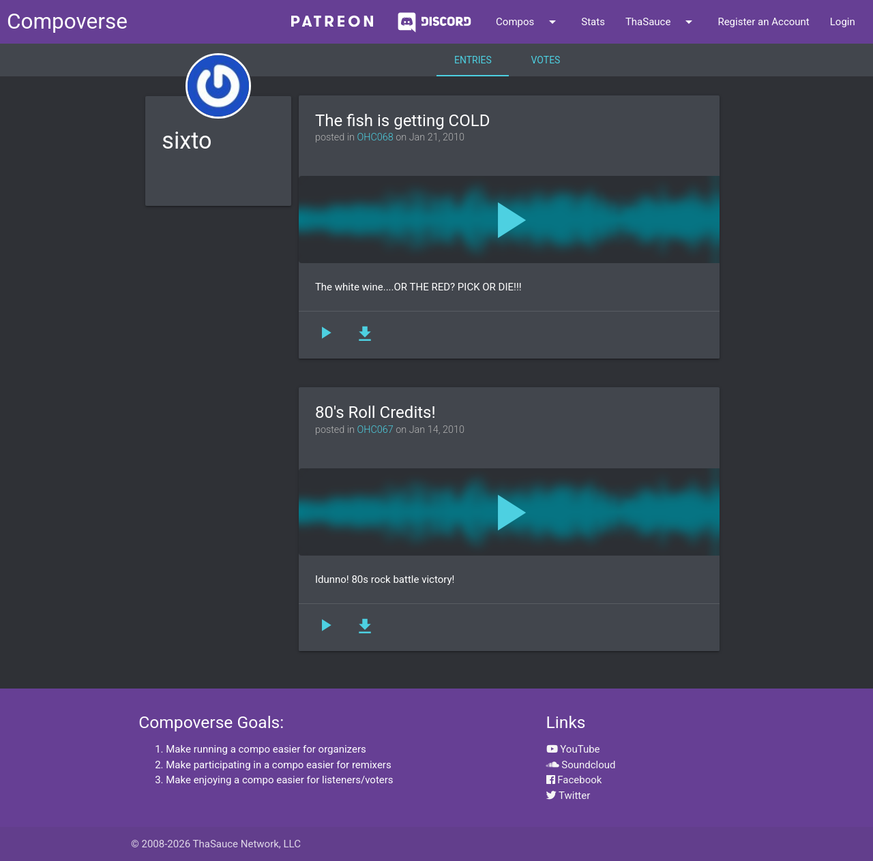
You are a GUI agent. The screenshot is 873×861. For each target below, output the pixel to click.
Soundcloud (581, 765)
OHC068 (375, 137)
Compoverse (67, 21)
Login (842, 22)
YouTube (573, 749)
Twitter (568, 795)
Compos (528, 22)
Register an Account (763, 22)
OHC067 (375, 430)
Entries (473, 60)
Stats (593, 22)
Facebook (574, 780)
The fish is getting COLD (402, 120)
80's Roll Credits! (375, 412)
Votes (546, 60)
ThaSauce (661, 22)
